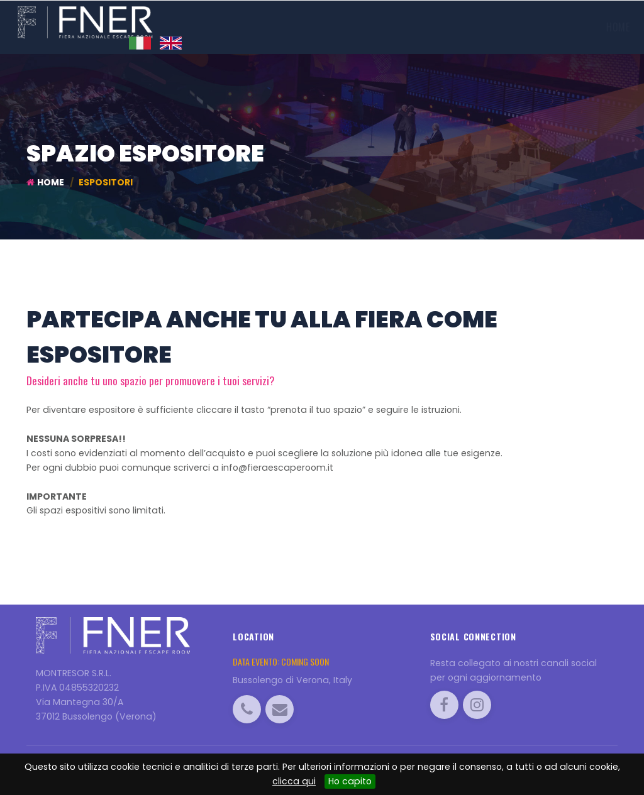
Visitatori (428, 27)
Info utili (534, 27)
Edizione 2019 (284, 27)
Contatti (589, 27)
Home (223, 27)
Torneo (481, 27)
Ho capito (350, 781)
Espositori (362, 27)
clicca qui (294, 781)
